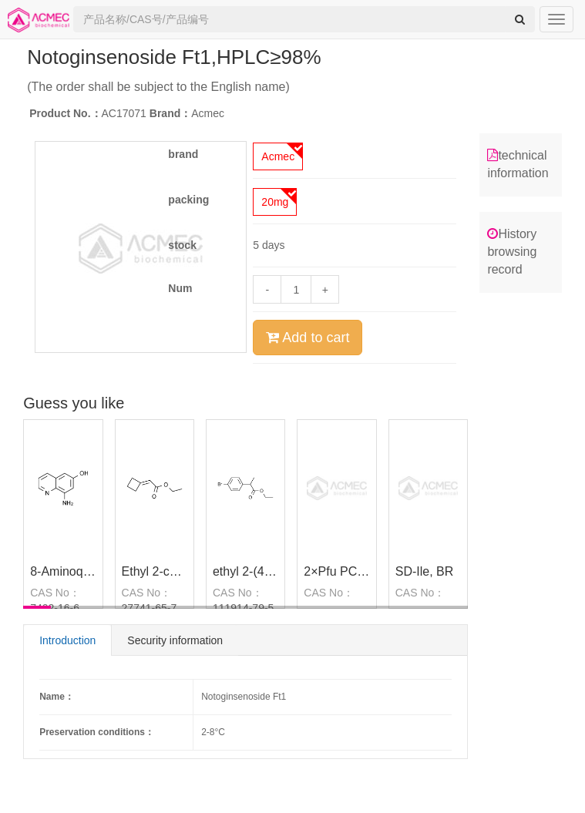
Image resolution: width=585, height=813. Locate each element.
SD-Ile (412, 571)
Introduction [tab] (67, 640)
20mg (274, 202)
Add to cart (307, 337)
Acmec (277, 156)
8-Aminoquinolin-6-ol (86, 571)
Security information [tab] (175, 640)
